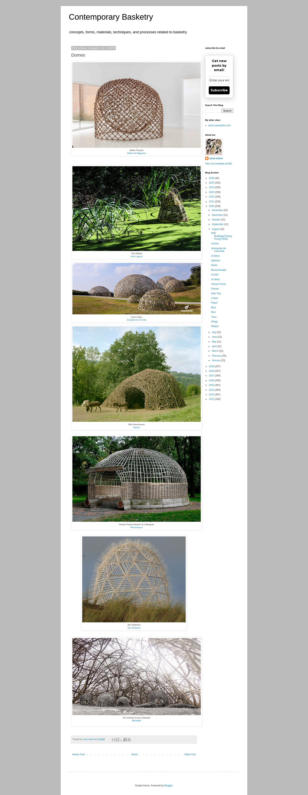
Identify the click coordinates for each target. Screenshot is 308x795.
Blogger (168, 785)
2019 (212, 366)
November (218, 215)
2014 (212, 389)
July (214, 332)
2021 (212, 201)
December (218, 210)
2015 (212, 385)
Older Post (190, 754)
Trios (213, 317)
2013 (212, 394)
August (216, 229)
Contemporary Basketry (111, 16)
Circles (215, 274)
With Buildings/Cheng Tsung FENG (221, 236)
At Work (215, 256)
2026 (212, 178)
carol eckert (216, 158)
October (216, 219)
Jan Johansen (134, 628)
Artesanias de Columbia (218, 250)
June (215, 336)
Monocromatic (218, 270)
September (218, 224)
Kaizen (136, 427)
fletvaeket (136, 720)
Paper (214, 302)
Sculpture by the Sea (136, 320)
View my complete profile (218, 163)
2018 (212, 371)
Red (213, 312)
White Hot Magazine (136, 153)
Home (134, 754)
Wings (214, 321)
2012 (212, 399)
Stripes (215, 326)
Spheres (215, 260)
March (215, 351)
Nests (214, 265)
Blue (213, 307)
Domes (215, 288)
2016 (212, 380)
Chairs (214, 298)
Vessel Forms (218, 284)
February (217, 355)
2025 (212, 182)
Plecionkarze (137, 527)
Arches (215, 243)
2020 (212, 206)
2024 (212, 187)
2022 (212, 196)
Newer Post (78, 754)
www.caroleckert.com (219, 125)
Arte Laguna (136, 256)
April (214, 346)
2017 (212, 375)
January (216, 360)
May (214, 341)
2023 (212, 192)
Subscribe (219, 90)
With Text (216, 293)
